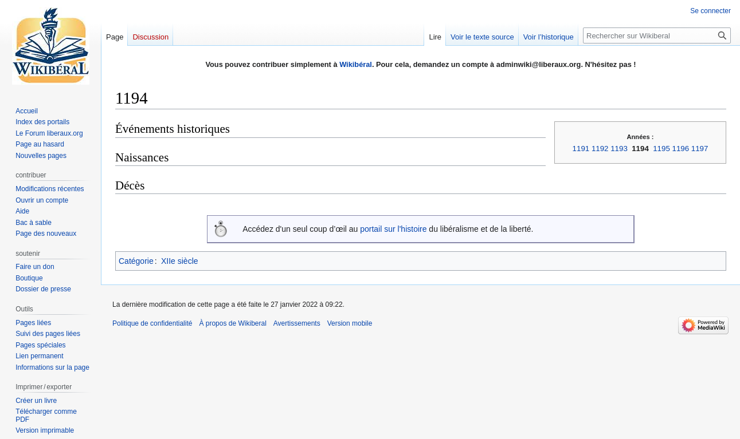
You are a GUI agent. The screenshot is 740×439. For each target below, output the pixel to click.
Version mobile (350, 323)
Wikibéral (355, 64)
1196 (681, 148)
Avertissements (296, 323)
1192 (600, 148)
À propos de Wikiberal (232, 323)
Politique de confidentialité (152, 323)
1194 (640, 148)
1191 (581, 148)
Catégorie (136, 261)
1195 (661, 148)
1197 (699, 148)
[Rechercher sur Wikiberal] (657, 35)
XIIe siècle (179, 261)
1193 (619, 148)
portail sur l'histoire (393, 229)
